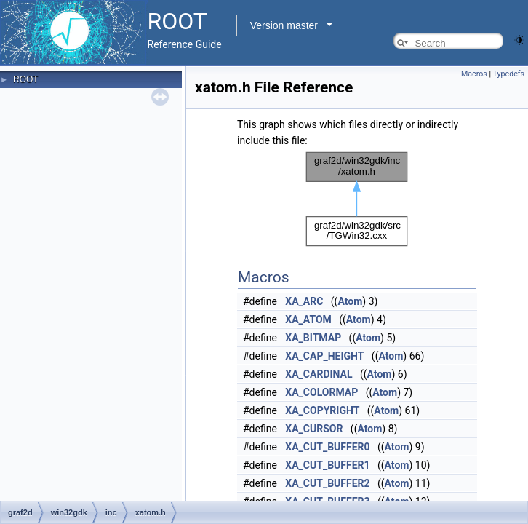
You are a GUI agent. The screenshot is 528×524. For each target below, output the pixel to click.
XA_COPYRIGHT (322, 410)
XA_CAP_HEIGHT (324, 356)
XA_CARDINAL (318, 374)
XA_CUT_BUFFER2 (327, 483)
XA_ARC (304, 301)
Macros (474, 74)
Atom (349, 301)
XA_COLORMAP (321, 392)
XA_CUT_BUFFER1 (327, 465)
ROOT (26, 79)
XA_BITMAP (313, 338)
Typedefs (508, 74)
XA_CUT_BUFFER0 (327, 447)
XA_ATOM (308, 319)
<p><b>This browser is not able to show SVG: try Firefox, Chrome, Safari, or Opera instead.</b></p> (357, 199)
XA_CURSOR (314, 428)
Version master (284, 25)
